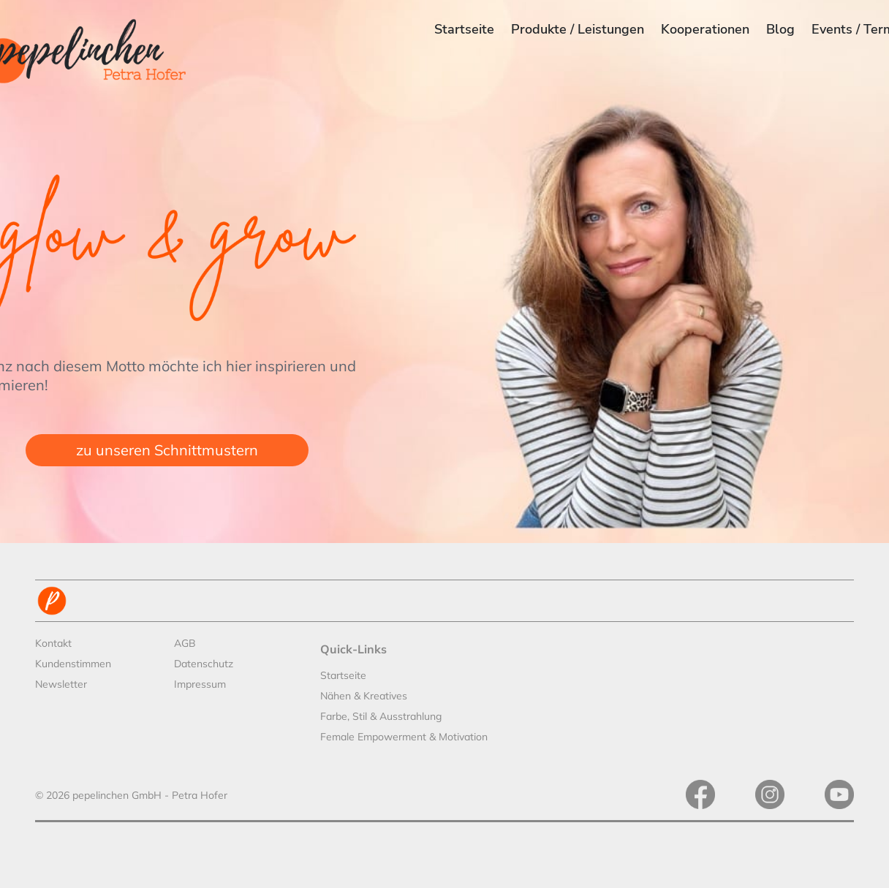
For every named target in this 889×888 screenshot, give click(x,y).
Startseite (464, 29)
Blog (780, 29)
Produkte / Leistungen (577, 29)
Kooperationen (705, 29)
